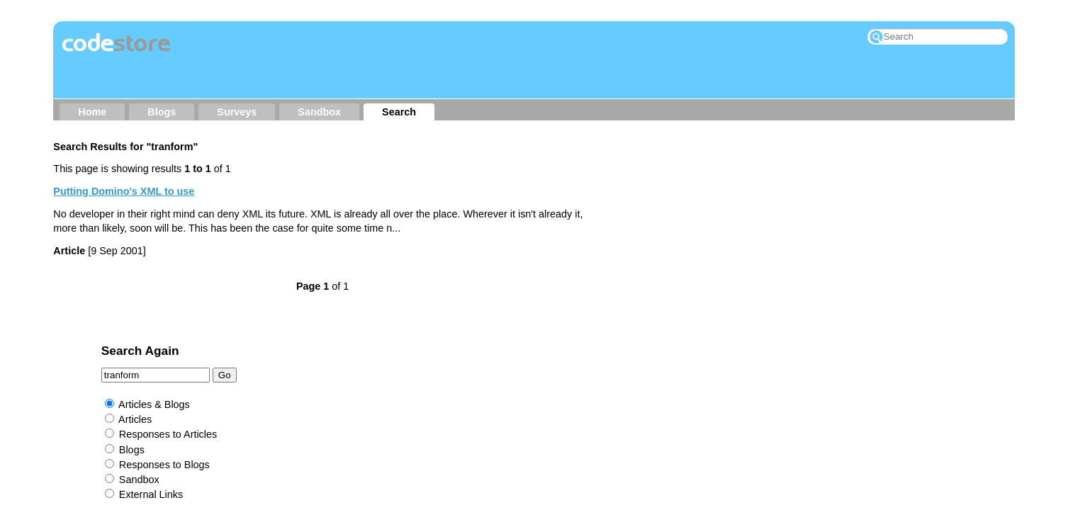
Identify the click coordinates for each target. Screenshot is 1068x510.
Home (92, 112)
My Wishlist (728, 342)
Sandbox (319, 112)
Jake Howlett (499, 367)
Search (399, 112)
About (328, 342)
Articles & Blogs (663, 200)
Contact (382, 342)
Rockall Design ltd (583, 367)
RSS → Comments (635, 342)
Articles (644, 215)
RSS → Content (533, 342)
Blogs (161, 112)
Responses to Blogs (674, 260)
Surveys (237, 112)
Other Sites (447, 342)
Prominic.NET (489, 386)
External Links (660, 290)
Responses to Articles (677, 231)
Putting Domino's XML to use (123, 191)
